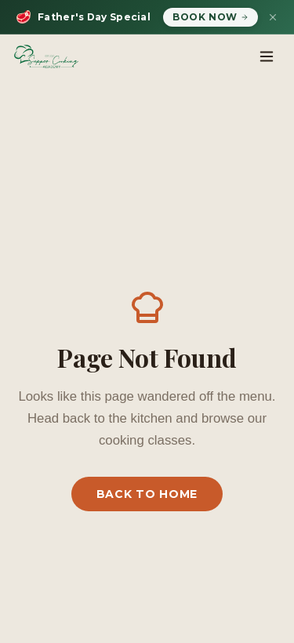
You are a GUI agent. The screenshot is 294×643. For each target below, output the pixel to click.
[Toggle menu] (266, 56)
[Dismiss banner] (272, 17)
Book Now (210, 17)
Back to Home (147, 494)
